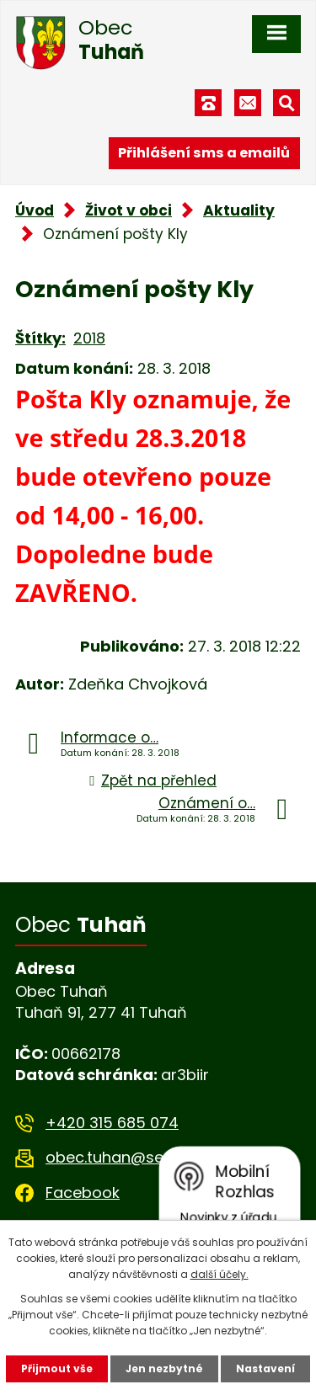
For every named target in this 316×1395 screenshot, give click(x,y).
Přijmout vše (57, 1368)
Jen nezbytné (164, 1368)
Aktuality (239, 210)
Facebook (83, 1192)
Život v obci (128, 210)
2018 (89, 338)
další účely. (219, 1274)
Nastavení (265, 1368)
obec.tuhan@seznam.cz (135, 1157)
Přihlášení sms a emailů (204, 152)
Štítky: (40, 338)
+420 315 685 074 (112, 1122)
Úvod (34, 210)
